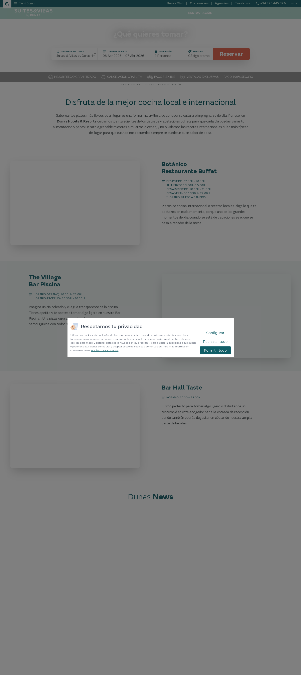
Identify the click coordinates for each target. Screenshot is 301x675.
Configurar (215, 333)
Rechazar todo (215, 342)
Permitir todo (215, 350)
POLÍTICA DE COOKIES (105, 350)
